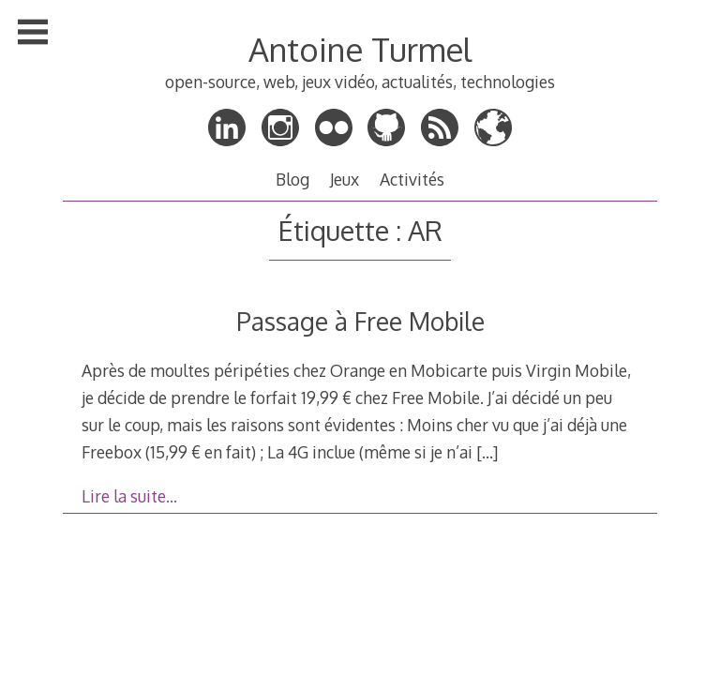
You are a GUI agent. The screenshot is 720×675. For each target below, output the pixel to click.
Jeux (344, 179)
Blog (292, 179)
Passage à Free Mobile (360, 321)
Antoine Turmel (360, 49)
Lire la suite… (129, 496)
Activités (412, 179)
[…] (487, 452)
